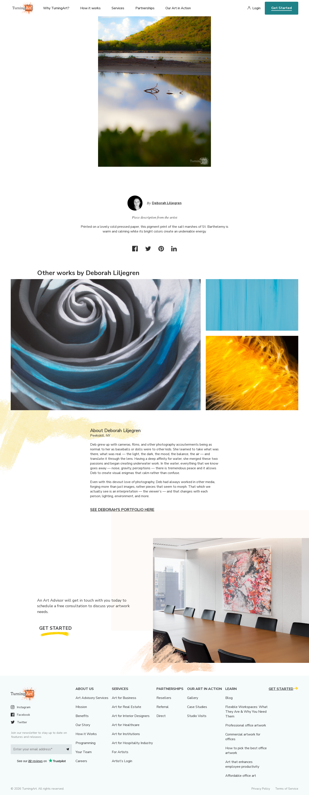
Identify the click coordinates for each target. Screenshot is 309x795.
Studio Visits (196, 716)
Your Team (84, 752)
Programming (85, 743)
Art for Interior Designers (131, 716)
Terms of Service (286, 789)
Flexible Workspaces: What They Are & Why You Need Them (246, 712)
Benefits (82, 716)
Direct (161, 716)
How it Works (86, 734)
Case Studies (197, 707)
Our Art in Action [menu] (178, 8)
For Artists (120, 752)
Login (256, 8)
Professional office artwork (245, 725)
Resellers (163, 698)
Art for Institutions (126, 734)
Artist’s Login (122, 761)
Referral (162, 707)
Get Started (281, 8)
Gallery (192, 698)
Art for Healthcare (125, 725)
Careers (81, 761)
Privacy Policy (260, 789)
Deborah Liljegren (167, 203)
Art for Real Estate (126, 707)
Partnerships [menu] (144, 8)
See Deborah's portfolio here (122, 509)
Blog (229, 698)
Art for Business (124, 698)
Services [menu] (118, 8)
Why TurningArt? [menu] (56, 8)
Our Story (83, 725)
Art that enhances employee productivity (242, 764)
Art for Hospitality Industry (132, 743)
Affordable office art (240, 775)
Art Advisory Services (92, 698)
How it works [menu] (90, 8)
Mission (81, 707)
